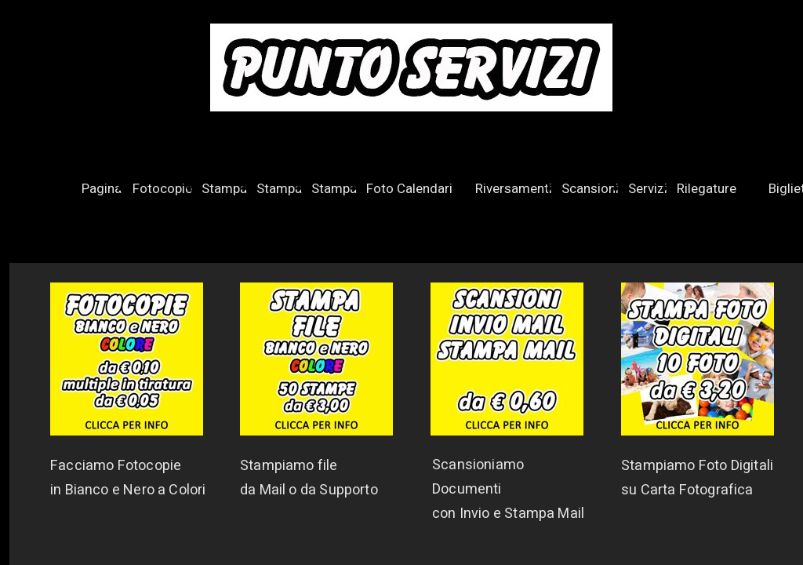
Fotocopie (162, 189)
